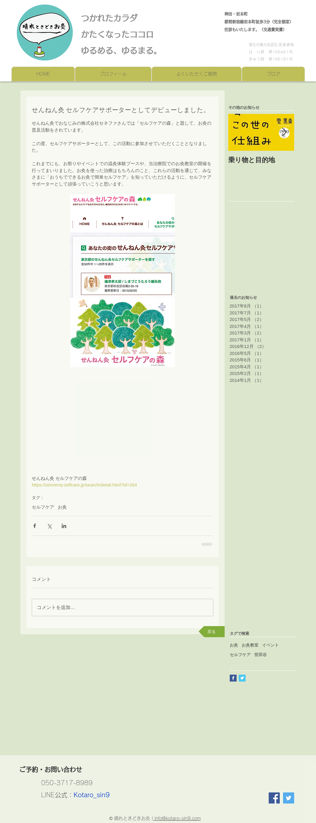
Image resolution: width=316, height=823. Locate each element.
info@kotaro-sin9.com (177, 818)
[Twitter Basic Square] (242, 678)
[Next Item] (284, 132)
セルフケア (43, 507)
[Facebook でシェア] (34, 526)
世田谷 (260, 654)
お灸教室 (250, 645)
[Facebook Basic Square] (233, 678)
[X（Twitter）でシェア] (49, 526)
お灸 (62, 507)
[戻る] (212, 631)
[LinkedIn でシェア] (64, 526)
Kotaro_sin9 (92, 795)
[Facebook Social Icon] (274, 798)
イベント (270, 645)
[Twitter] (288, 798)
